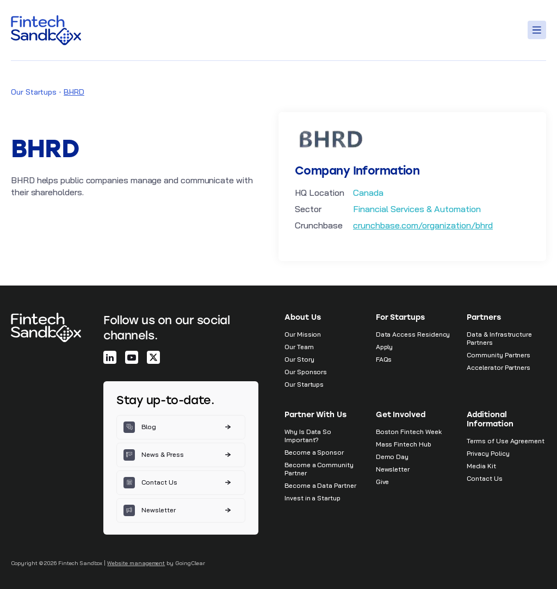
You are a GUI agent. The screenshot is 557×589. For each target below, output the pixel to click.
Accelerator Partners (498, 367)
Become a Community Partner (319, 469)
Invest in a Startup (312, 498)
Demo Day (392, 456)
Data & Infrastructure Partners (499, 338)
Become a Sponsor (314, 452)
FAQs (384, 359)
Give (382, 482)
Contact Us (484, 478)
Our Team (299, 347)
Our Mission (302, 334)
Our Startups (34, 92)
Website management (136, 563)
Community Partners (498, 355)
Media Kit (481, 466)
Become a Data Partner (320, 485)
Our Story (299, 359)
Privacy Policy (488, 453)
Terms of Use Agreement (505, 441)
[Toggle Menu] (538, 30)
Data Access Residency (413, 334)
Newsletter (393, 469)
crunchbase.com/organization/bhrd (423, 225)
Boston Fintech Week (409, 431)
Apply (384, 347)
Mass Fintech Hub (403, 444)
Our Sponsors (305, 372)
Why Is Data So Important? (307, 435)
